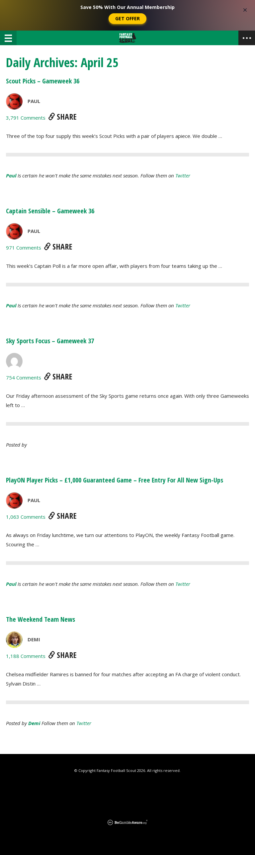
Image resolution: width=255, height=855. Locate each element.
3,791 (25, 117)
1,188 (25, 656)
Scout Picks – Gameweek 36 (42, 80)
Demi (34, 639)
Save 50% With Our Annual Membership (127, 7)
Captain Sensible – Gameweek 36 (50, 210)
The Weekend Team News (40, 619)
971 (23, 247)
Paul (34, 101)
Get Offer (127, 18)
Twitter (182, 175)
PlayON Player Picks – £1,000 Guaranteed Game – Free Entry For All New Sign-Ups (114, 480)
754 (23, 377)
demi (34, 723)
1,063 (25, 516)
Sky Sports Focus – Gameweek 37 (50, 340)
